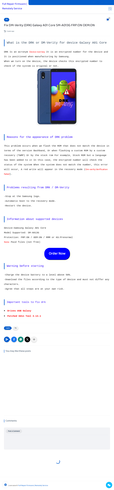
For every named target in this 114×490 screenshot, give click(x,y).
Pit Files (33, 2)
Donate (73, 2)
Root (74, 9)
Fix (69, 9)
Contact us (65, 2)
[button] (14, 339)
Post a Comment (14, 431)
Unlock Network (101, 9)
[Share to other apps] (34, 339)
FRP (79, 9)
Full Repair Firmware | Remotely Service (14, 6)
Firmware (39, 9)
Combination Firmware (57, 9)
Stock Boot (42, 2)
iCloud (111, 9)
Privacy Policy (53, 2)
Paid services (87, 9)
